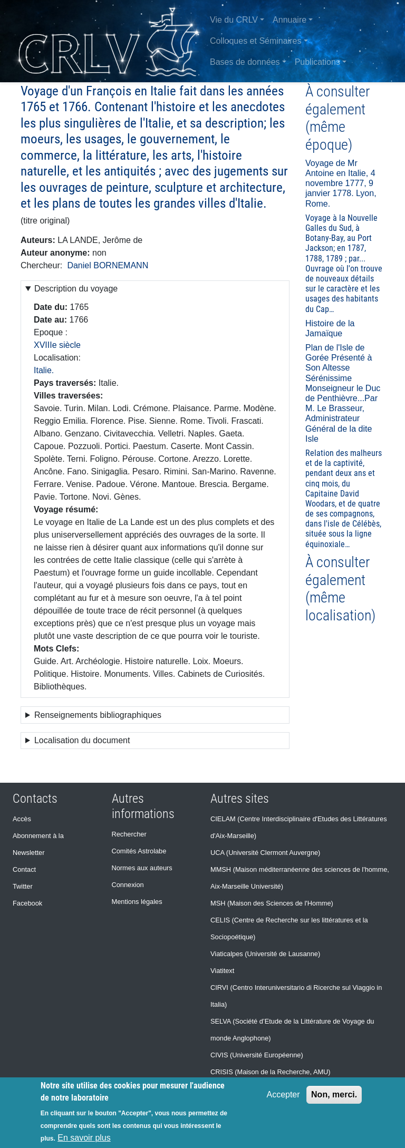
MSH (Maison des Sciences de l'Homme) (271, 903)
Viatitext (222, 971)
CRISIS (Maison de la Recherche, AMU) (270, 1072)
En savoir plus (84, 1137)
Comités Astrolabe (139, 851)
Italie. (44, 370)
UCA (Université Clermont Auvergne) (265, 853)
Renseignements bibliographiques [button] (97, 715)
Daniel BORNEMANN (107, 265)
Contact (24, 869)
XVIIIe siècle (57, 344)
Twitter (23, 886)
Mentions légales (137, 902)
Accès (22, 819)
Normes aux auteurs (142, 868)
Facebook (27, 903)
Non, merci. (334, 1094)
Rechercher (129, 834)
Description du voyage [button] (76, 288)
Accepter (283, 1094)
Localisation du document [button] (82, 740)
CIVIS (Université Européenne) (256, 1055)
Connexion (128, 885)
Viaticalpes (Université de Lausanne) (265, 954)
